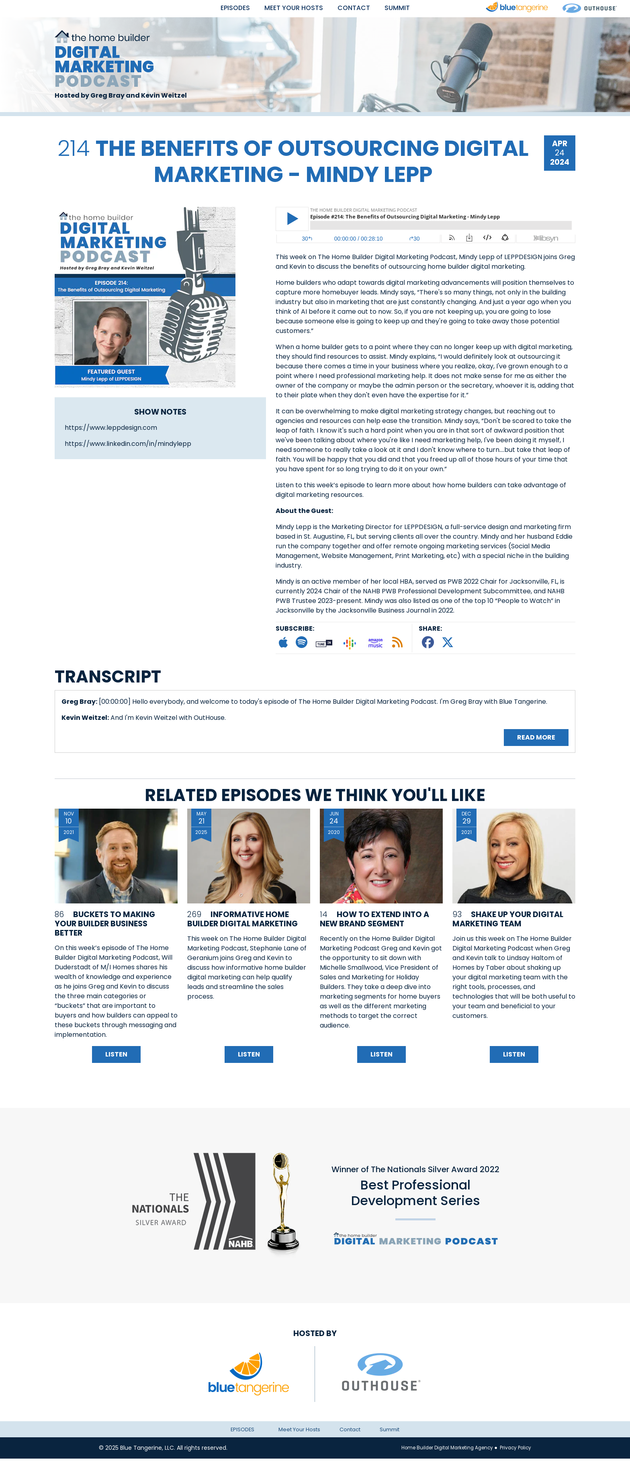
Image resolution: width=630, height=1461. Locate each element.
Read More (536, 740)
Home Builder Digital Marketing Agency (438, 1450)
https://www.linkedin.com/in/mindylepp (128, 446)
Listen (116, 1057)
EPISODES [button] (225, 8)
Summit (407, 8)
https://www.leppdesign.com (111, 430)
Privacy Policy (513, 1450)
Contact (360, 8)
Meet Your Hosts (292, 8)
